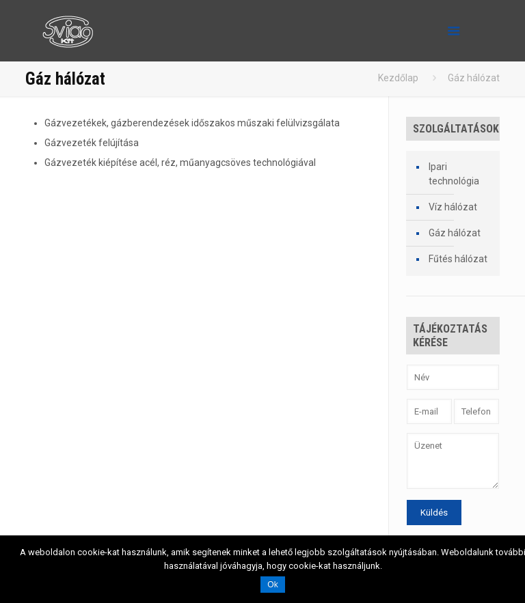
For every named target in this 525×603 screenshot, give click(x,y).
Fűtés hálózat (458, 258)
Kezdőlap (398, 77)
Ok (272, 584)
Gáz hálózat (455, 232)
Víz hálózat (453, 206)
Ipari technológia (454, 173)
